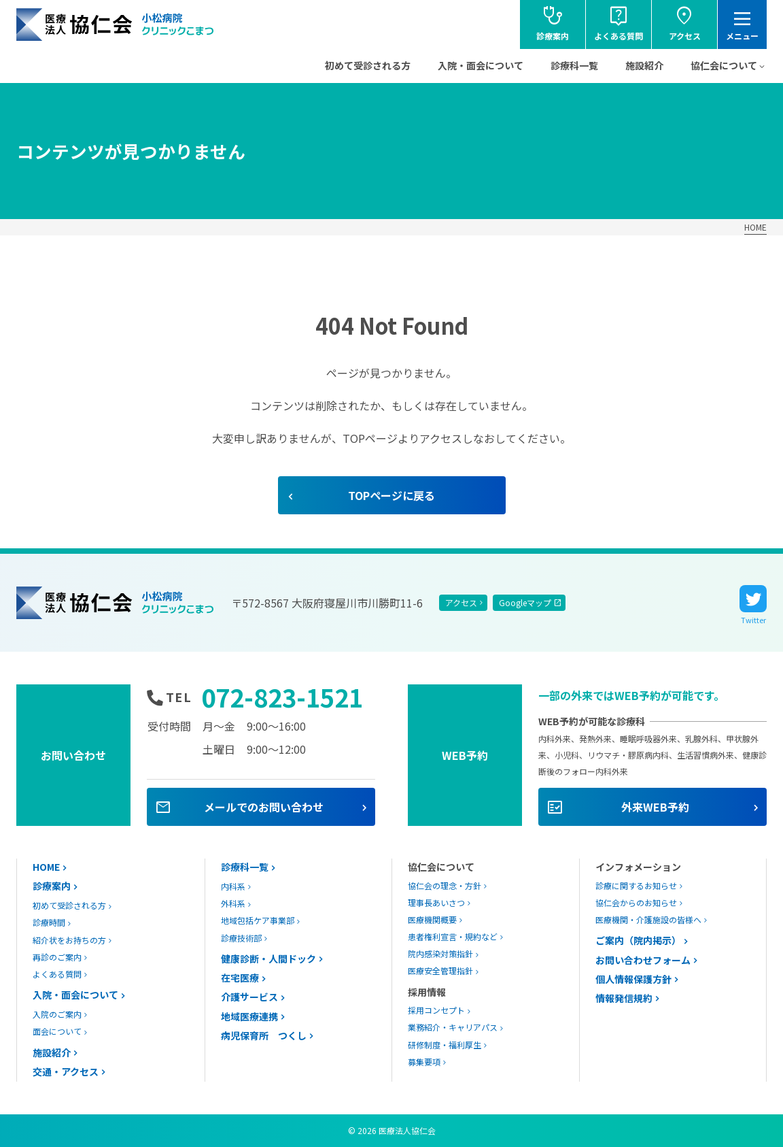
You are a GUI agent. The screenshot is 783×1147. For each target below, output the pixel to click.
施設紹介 (644, 65)
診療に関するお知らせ (636, 885)
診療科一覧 (574, 65)
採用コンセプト (436, 1010)
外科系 (233, 903)
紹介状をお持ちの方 (69, 940)
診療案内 (52, 886)
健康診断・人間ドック (268, 958)
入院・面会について (480, 65)
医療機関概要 (432, 919)
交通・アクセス (66, 1071)
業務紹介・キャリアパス (453, 1027)
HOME (755, 227)
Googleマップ (525, 602)
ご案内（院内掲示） (638, 940)
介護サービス (249, 996)
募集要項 (424, 1061)
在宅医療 (240, 977)
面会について (57, 1031)
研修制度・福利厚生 (444, 1044)
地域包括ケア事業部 (257, 920)
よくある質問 (57, 974)
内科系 (233, 886)
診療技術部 (241, 938)
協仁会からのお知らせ (636, 902)
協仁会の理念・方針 (444, 885)
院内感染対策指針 (440, 953)
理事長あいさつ (436, 902)
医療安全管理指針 (440, 970)
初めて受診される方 (368, 65)
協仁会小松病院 (115, 24)
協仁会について (724, 65)
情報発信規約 (623, 998)
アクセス (461, 602)
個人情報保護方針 (633, 979)
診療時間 (49, 922)
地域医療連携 (249, 1016)
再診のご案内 (57, 957)
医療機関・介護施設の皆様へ (648, 919)
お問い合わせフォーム (643, 960)
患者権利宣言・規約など (453, 936)
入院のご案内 (57, 1014)
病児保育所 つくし (264, 1035)
